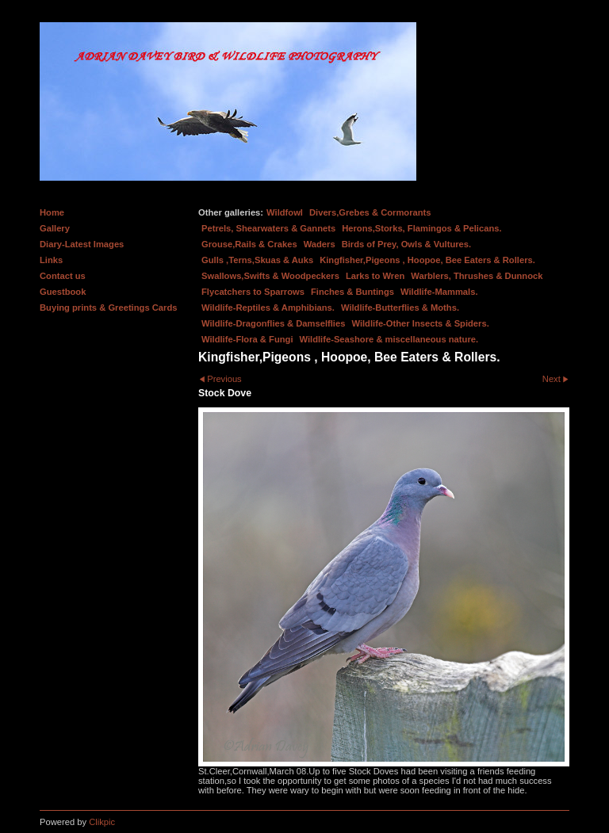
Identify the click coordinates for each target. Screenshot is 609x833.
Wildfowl (284, 212)
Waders (319, 244)
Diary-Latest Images (82, 244)
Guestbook (63, 291)
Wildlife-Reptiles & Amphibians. (268, 307)
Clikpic (102, 822)
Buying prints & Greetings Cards (108, 307)
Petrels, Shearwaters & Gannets (268, 228)
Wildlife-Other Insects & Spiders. (419, 323)
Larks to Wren (375, 276)
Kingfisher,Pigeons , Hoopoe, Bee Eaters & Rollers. (427, 260)
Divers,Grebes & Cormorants (370, 212)
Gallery (55, 228)
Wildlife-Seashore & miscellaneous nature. (389, 339)
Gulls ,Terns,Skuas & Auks (257, 260)
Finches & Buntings (352, 291)
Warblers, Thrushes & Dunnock (476, 276)
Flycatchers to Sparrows (252, 291)
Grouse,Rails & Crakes (249, 244)
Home (52, 212)
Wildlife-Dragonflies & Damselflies (273, 323)
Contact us (63, 276)
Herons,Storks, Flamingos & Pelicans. (421, 228)
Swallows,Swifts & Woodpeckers (270, 276)
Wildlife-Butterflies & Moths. (400, 307)
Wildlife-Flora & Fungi (247, 339)
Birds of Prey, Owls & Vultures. (407, 244)
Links (51, 260)
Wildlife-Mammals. (439, 291)
